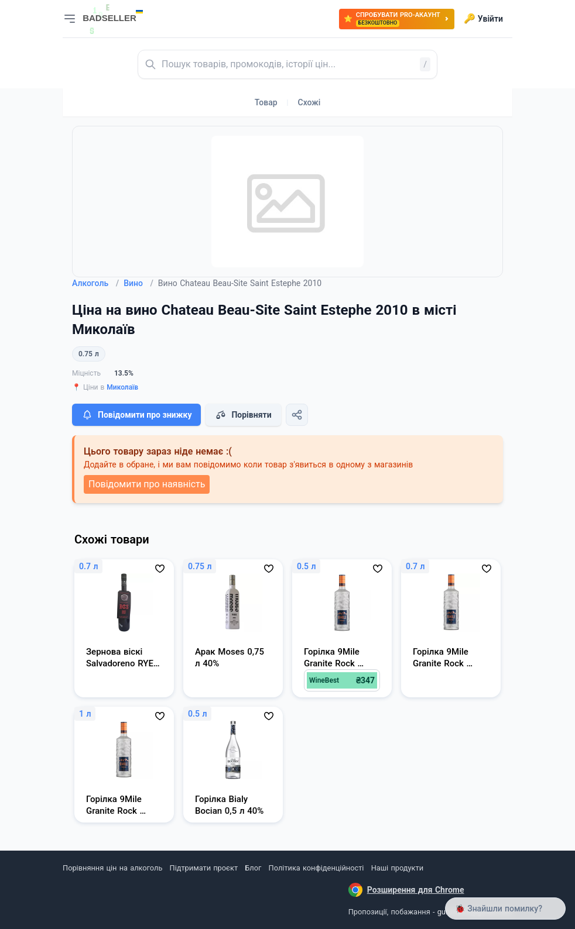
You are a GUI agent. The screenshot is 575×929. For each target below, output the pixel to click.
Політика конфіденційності (316, 867)
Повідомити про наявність (146, 484)
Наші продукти (397, 867)
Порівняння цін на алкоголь (112, 867)
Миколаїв (122, 387)
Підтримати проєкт (204, 867)
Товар (266, 102)
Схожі (309, 102)
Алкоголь (95, 283)
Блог (253, 867)
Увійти (483, 19)
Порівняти (243, 415)
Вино (138, 283)
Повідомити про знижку (136, 415)
